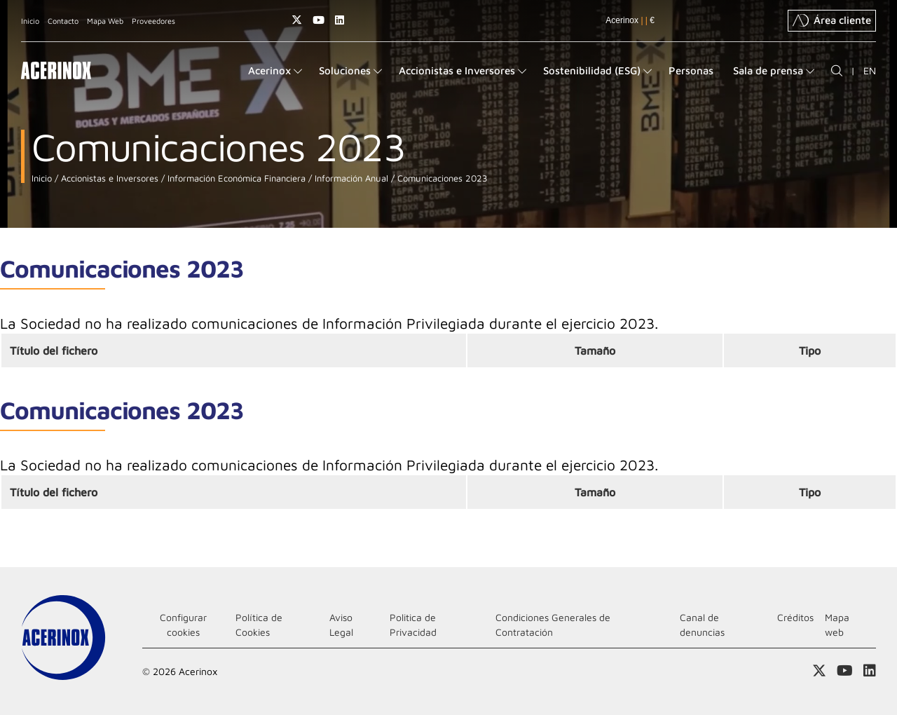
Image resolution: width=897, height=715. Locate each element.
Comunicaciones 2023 (441, 178)
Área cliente (832, 20)
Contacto (63, 20)
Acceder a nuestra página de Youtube (318, 20)
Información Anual (350, 178)
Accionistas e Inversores (108, 178)
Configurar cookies (183, 624)
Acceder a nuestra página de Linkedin (339, 20)
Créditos (795, 617)
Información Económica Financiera (235, 178)
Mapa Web (105, 20)
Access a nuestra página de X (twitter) (297, 20)
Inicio (30, 20)
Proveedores (153, 20)
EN (869, 70)
